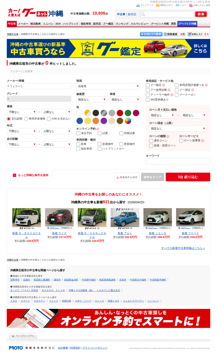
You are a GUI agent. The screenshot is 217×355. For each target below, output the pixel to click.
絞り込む (188, 177)
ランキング (122, 23)
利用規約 (75, 348)
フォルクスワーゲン (133, 301)
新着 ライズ (59, 233)
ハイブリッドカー (111, 149)
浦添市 (57, 279)
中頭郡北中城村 (138, 279)
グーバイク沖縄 (187, 23)
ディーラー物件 (158, 94)
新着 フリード (190, 233)
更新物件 (127, 144)
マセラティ (39, 301)
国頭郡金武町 (71, 279)
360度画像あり (157, 99)
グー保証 (183, 89)
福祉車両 (86, 23)
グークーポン (185, 94)
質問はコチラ (166, 5)
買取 (173, 23)
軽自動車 (36, 23)
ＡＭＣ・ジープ (83, 301)
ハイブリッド (70, 23)
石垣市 (122, 279)
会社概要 (63, 348)
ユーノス (99, 301)
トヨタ (13, 301)
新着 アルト (125, 233)
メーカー (23, 23)
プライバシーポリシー (95, 348)
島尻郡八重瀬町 (42, 279)
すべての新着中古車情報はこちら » (183, 248)
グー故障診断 (156, 89)
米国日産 (66, 301)
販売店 (132, 14)
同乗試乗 (127, 133)
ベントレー (153, 301)
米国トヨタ (113, 301)
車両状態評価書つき (189, 85)
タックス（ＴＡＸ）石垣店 (24, 290)
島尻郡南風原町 (107, 279)
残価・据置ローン (162, 145)
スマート (25, 301)
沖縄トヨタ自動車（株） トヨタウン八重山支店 (94, 290)
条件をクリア (152, 177)
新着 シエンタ (157, 233)
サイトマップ (146, 5)
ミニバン (48, 23)
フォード (53, 301)
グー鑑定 (108, 23)
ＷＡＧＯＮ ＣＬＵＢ (53, 290)
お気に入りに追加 (201, 5)
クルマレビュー (140, 23)
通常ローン (158, 140)
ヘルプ (183, 5)
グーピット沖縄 (160, 23)
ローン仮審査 (189, 140)
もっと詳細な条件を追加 (33, 175)
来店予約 (84, 133)
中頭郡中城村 (89, 279)
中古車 (12, 23)
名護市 (26, 279)
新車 (81, 144)
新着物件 (105, 144)
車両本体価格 (34, 118)
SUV (58, 23)
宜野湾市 (14, 279)
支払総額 (14, 118)
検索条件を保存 (129, 177)
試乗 (103, 133)
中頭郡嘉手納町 (158, 279)
